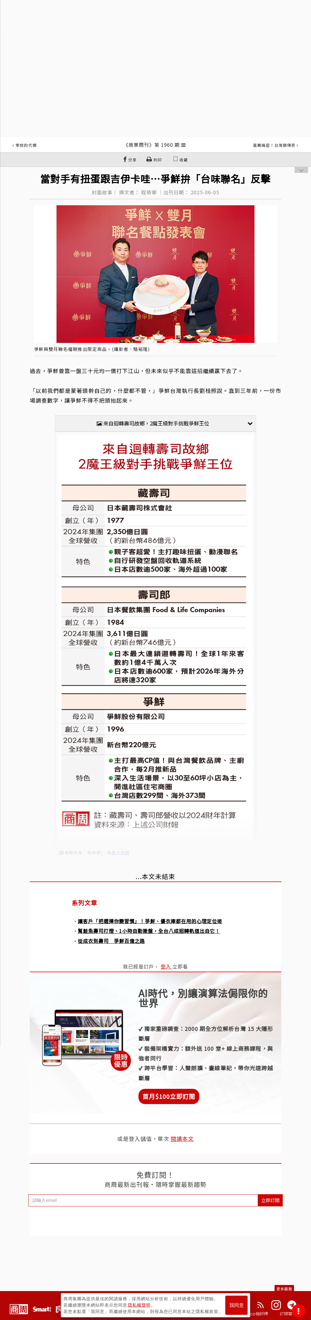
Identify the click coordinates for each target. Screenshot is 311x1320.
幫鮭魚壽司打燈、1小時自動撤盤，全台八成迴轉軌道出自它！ (149, 930)
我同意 (236, 1305)
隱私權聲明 (139, 1305)
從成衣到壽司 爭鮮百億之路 (111, 940)
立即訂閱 (270, 1200)
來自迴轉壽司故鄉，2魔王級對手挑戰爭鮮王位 (175, 423)
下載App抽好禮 (253, 1314)
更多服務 (284, 1288)
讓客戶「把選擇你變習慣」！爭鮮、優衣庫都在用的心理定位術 (150, 921)
